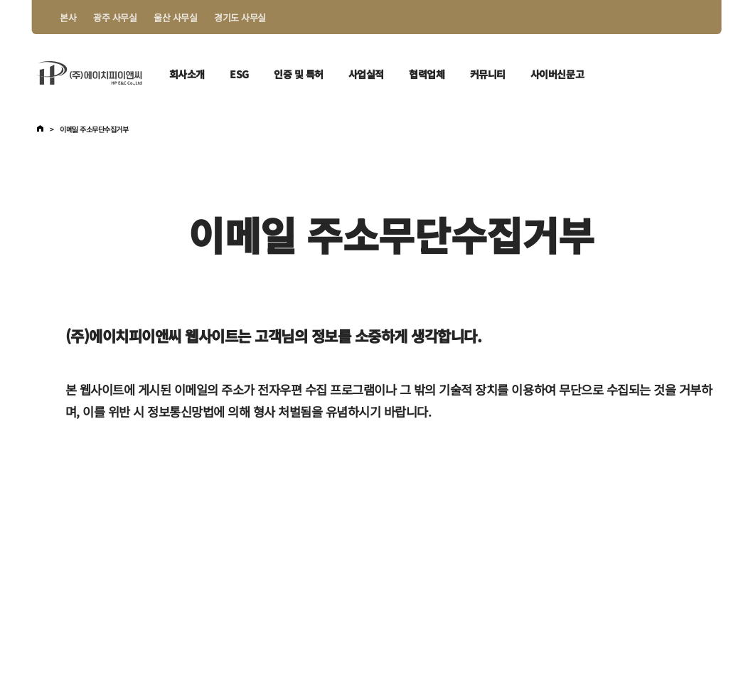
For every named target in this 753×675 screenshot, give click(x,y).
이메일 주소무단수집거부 (94, 129)
